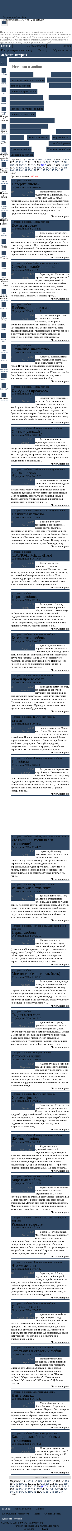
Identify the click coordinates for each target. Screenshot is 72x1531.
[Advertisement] (40, 815)
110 (25, 162)
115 (48, 162)
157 (61, 170)
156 (57, 170)
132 (67, 165)
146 (12, 170)
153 (43, 170)
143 (57, 167)
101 (44, 159)
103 (53, 159)
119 (65, 162)
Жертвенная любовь (59, 79)
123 (25, 165)
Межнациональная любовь (25, 131)
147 (16, 170)
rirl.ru (37, 1528)
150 (30, 170)
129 (53, 165)
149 (25, 170)
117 (57, 162)
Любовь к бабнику (60, 97)
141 (48, 167)
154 (48, 170)
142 (52, 167)
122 (21, 165)
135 (21, 167)
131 (62, 165)
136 (25, 167)
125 (34, 165)
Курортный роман (60, 85)
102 (49, 159)
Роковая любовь (19, 143)
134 (16, 167)
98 (32, 159)
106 (67, 159)
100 (40, 159)
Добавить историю (12, 1518)
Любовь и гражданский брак (26, 97)
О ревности (63, 131)
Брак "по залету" (61, 74)
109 (21, 162)
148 (21, 170)
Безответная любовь (21, 74)
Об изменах (17, 137)
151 (34, 170)
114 (43, 162)
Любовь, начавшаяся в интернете (29, 126)
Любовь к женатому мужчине (27, 103)
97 (29, 159)
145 (65, 167)
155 (52, 170)
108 (16, 162)
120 (12, 165)
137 (29, 167)
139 (39, 167)
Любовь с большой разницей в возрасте (32, 120)
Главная (6, 45)
